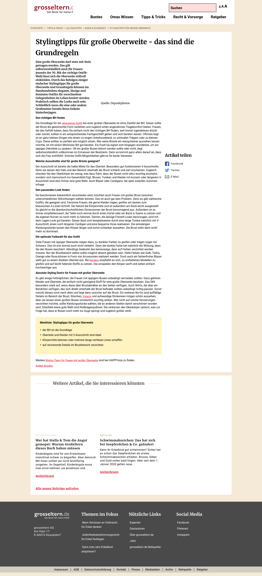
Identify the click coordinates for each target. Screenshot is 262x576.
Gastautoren (137, 532)
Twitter (175, 170)
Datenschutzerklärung (97, 572)
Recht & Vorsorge (188, 18)
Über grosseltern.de (142, 538)
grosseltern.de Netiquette (145, 550)
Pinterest (182, 532)
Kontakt (121, 572)
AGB (76, 572)
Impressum (61, 572)
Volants (87, 296)
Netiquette (185, 572)
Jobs (133, 544)
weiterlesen (45, 477)
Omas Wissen (121, 18)
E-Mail (175, 176)
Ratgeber (218, 18)
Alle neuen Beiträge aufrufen (59, 492)
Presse (136, 572)
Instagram (183, 538)
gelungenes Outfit (72, 123)
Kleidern (94, 260)
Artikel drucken (45, 365)
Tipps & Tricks (153, 18)
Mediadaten (152, 572)
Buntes (96, 18)
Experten (135, 525)
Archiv (169, 572)
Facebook (177, 163)
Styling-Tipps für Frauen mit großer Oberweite (73, 359)
